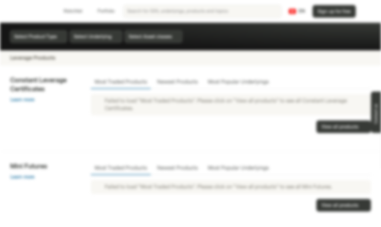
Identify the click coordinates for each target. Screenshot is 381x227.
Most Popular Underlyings (238, 82)
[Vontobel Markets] (27, 11)
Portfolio (102, 11)
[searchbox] (202, 11)
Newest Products (177, 82)
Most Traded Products (121, 82)
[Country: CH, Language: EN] (297, 11)
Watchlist (69, 11)
